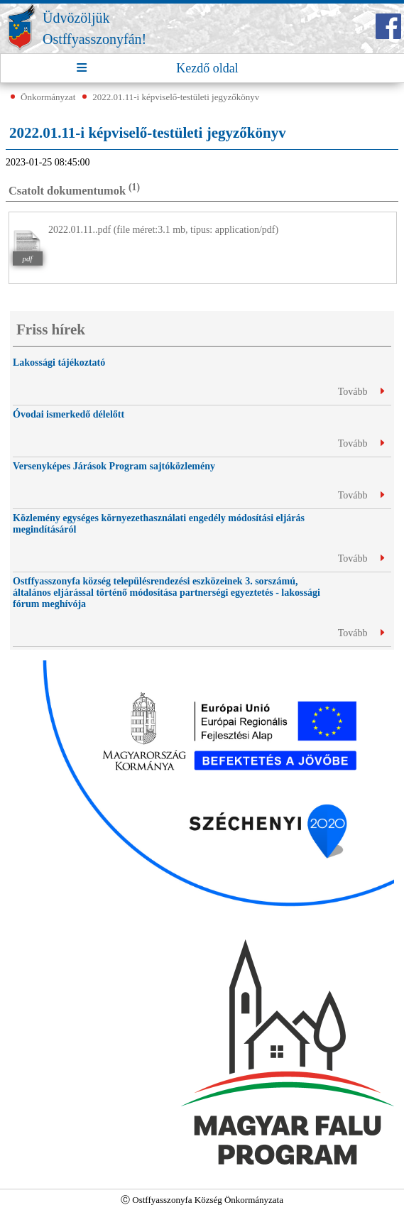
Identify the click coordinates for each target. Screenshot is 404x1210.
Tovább (361, 391)
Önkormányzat (48, 97)
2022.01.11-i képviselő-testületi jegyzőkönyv (175, 97)
